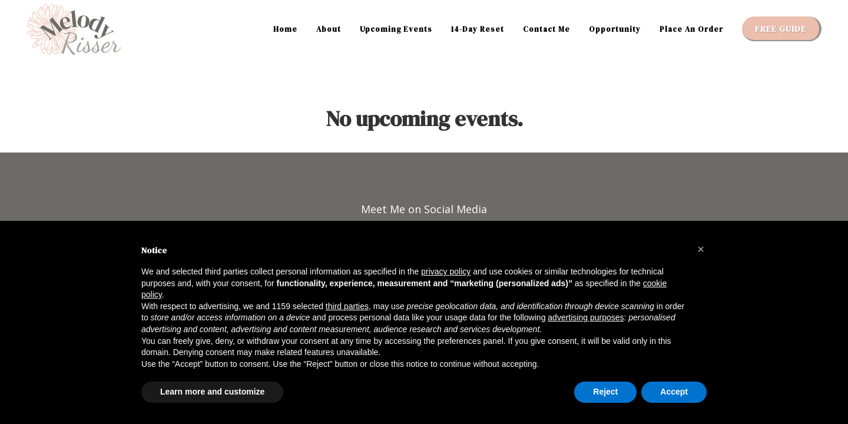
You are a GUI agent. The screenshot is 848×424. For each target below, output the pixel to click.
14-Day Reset (477, 29)
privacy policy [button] (446, 271)
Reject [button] (605, 391)
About (328, 29)
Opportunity (615, 29)
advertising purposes (586, 317)
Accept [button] (674, 391)
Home (285, 29)
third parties (347, 306)
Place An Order (691, 29)
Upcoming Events (396, 29)
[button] (700, 249)
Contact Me (546, 29)
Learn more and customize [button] (212, 391)
